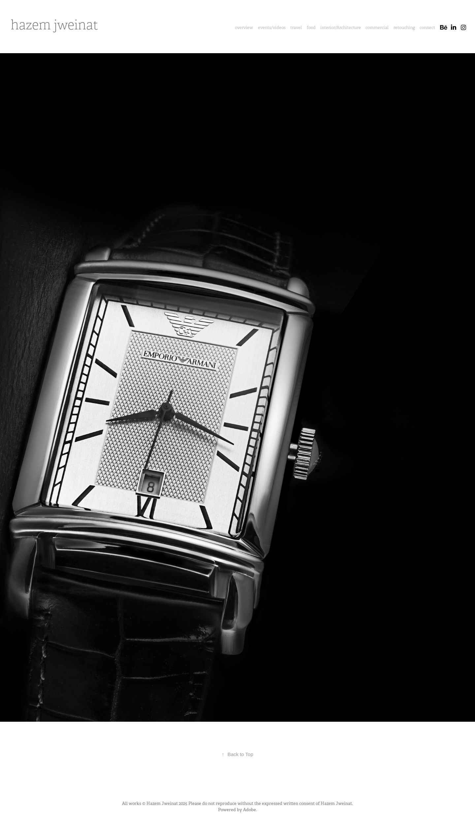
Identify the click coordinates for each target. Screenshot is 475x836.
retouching (404, 27)
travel (296, 27)
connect (427, 27)
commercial (377, 27)
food (311, 27)
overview (244, 27)
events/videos (272, 27)
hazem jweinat (54, 25)
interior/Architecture (340, 27)
